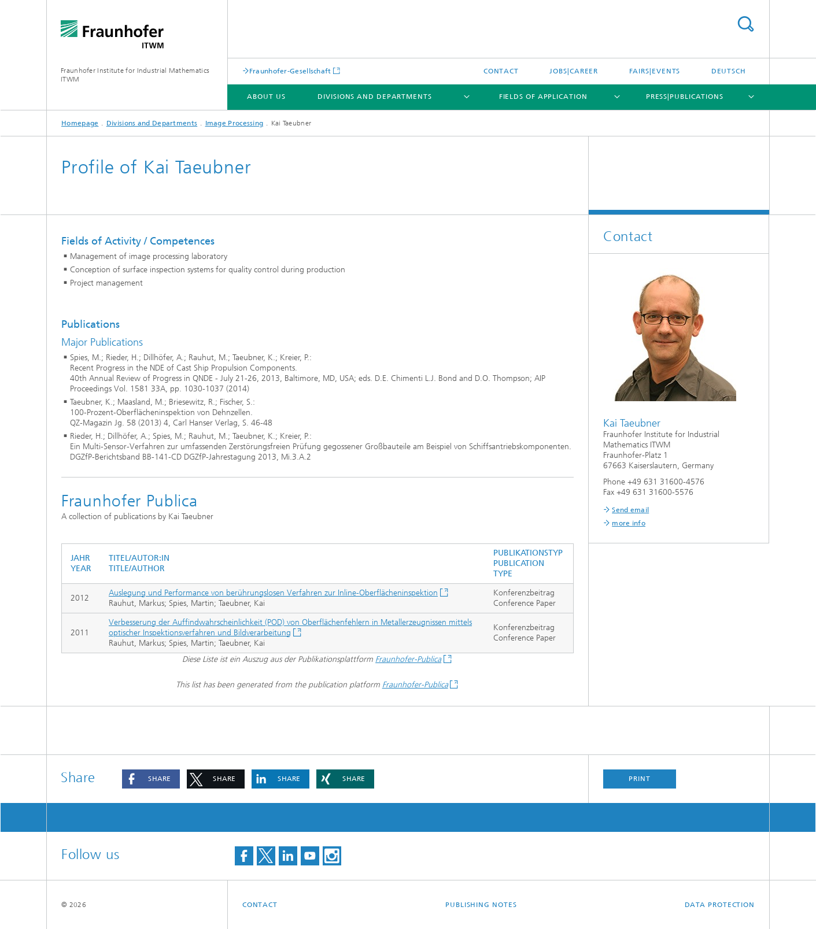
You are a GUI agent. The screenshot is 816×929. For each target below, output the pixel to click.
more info (628, 523)
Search (745, 24)
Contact (501, 71)
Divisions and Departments (374, 96)
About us (266, 96)
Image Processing (234, 123)
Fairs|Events (655, 71)
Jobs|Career (573, 71)
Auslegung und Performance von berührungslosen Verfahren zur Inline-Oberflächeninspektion (273, 593)
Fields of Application (543, 96)
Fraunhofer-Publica (408, 659)
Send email (630, 510)
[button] (151, 779)
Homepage (79, 123)
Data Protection (720, 905)
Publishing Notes (480, 905)
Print (640, 779)
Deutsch (728, 71)
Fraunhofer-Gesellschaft (290, 71)
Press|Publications (684, 96)
